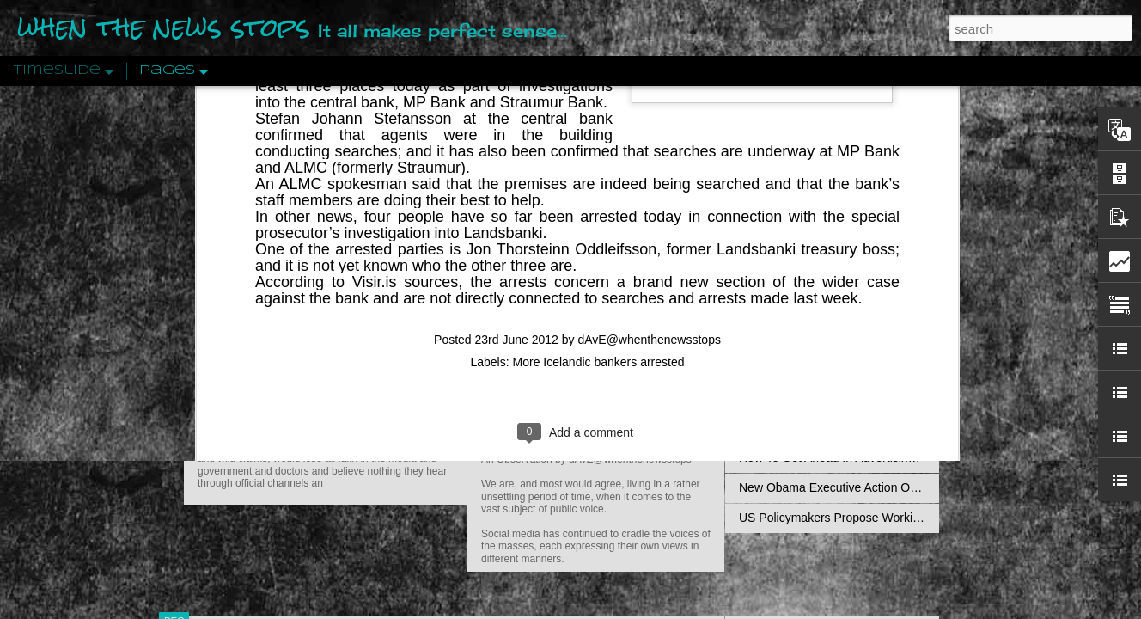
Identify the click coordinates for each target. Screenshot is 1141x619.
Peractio (235, 399)
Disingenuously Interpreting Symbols (836, 277)
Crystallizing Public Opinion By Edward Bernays (866, 397)
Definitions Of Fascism (799, 337)
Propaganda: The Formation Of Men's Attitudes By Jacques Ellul (910, 247)
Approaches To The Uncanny (816, 367)
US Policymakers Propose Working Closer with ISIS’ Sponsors (905, 517)
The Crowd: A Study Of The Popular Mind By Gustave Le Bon (902, 427)
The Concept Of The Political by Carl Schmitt (858, 307)
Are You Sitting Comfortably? (580, 440)
